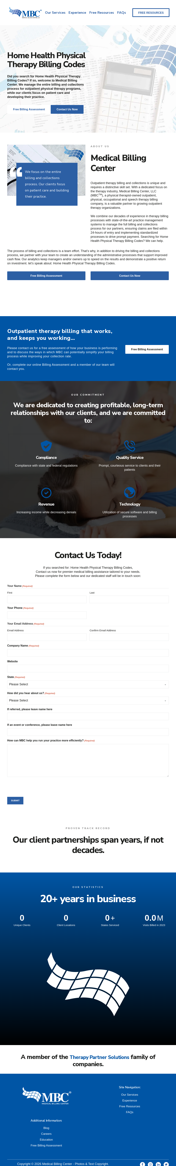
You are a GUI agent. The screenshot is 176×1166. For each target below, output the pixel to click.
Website (12, 654)
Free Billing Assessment (147, 346)
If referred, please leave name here (29, 702)
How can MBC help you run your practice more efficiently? (51, 734)
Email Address (15, 623)
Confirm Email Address (103, 623)
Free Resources (101, 11)
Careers (46, 1126)
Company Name (23, 639)
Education (46, 1132)
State (16, 670)
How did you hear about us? (31, 687)
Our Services (54, 11)
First (9, 585)
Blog (46, 1121)
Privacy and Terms (54, 1161)
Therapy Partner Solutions (99, 1050)
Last (92, 585)
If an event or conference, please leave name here (39, 718)
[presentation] (33, 779)
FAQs (121, 11)
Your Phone (20, 601)
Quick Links (77, 1161)
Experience (77, 11)
